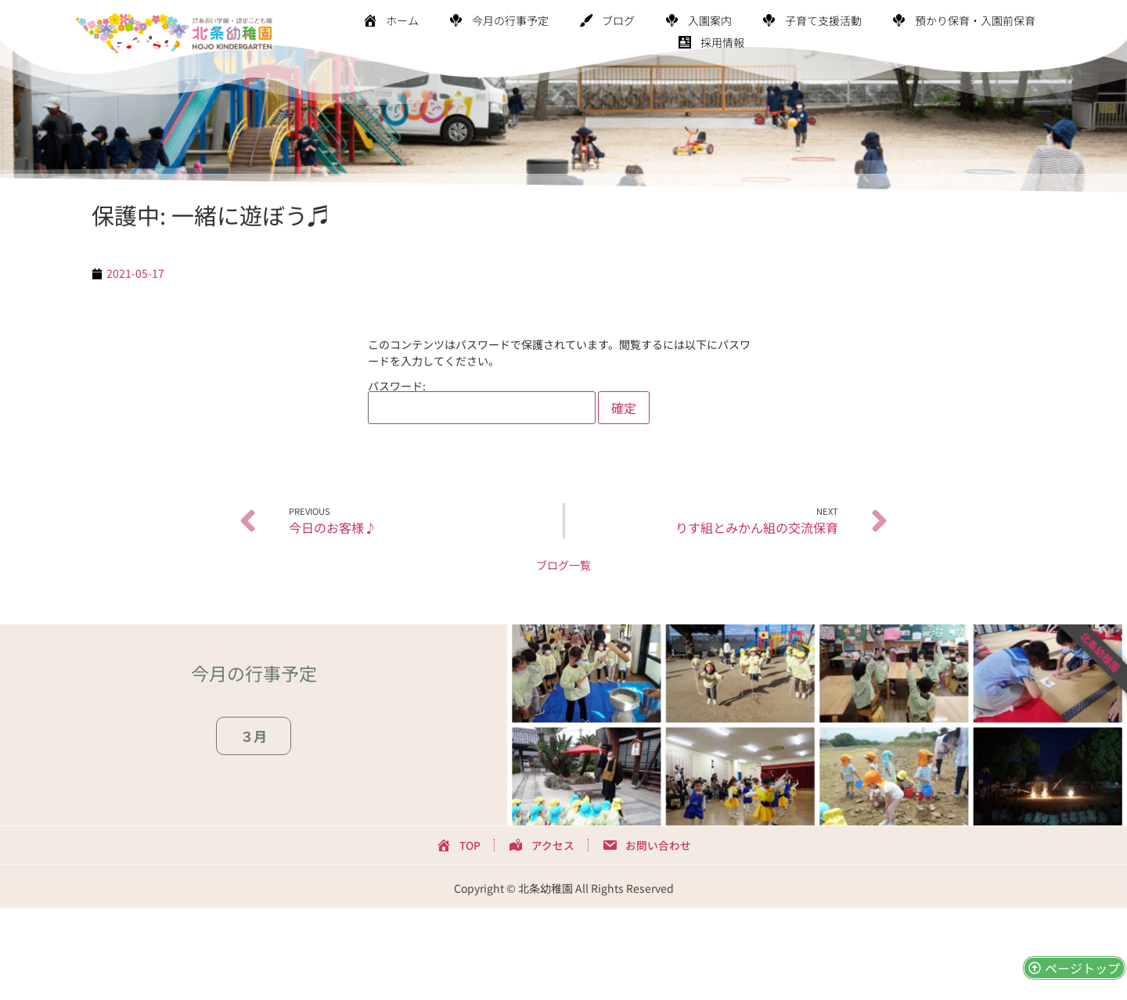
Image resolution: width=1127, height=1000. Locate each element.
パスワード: (482, 402)
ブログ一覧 (563, 565)
